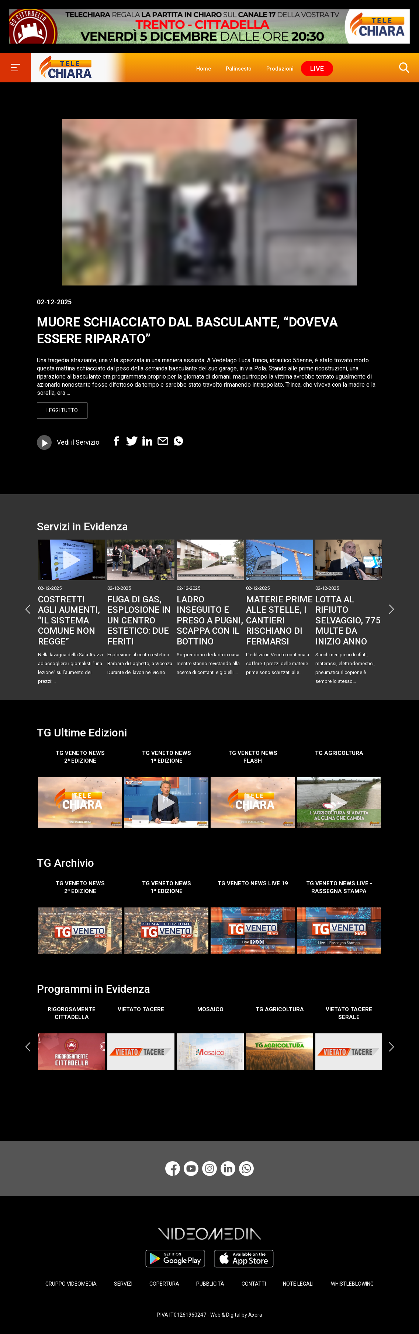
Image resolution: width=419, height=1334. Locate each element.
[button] (402, 67)
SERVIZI (123, 1284)
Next (391, 609)
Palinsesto (239, 69)
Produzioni (280, 69)
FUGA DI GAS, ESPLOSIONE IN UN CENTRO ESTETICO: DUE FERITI (139, 620)
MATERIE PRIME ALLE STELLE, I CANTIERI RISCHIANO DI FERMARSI (279, 620)
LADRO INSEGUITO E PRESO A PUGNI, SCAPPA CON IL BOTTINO (210, 620)
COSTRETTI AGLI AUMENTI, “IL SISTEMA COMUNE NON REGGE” (69, 620)
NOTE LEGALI (298, 1284)
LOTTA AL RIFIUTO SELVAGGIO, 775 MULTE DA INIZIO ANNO (348, 620)
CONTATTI (254, 1284)
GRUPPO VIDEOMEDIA (71, 1284)
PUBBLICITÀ (210, 1284)
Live (317, 68)
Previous (27, 609)
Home (203, 69)
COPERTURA (164, 1284)
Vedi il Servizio (78, 442)
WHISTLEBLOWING (352, 1284)
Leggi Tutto (62, 410)
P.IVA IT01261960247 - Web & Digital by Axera (209, 1315)
